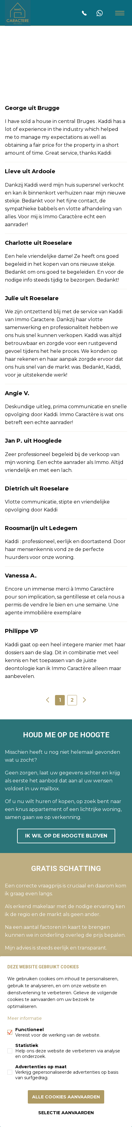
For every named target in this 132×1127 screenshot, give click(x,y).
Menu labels (119, 13)
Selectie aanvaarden (66, 1112)
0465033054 (84, 13)
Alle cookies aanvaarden (66, 1097)
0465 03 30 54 (100, 13)
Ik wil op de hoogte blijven (66, 836)
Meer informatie (24, 1018)
